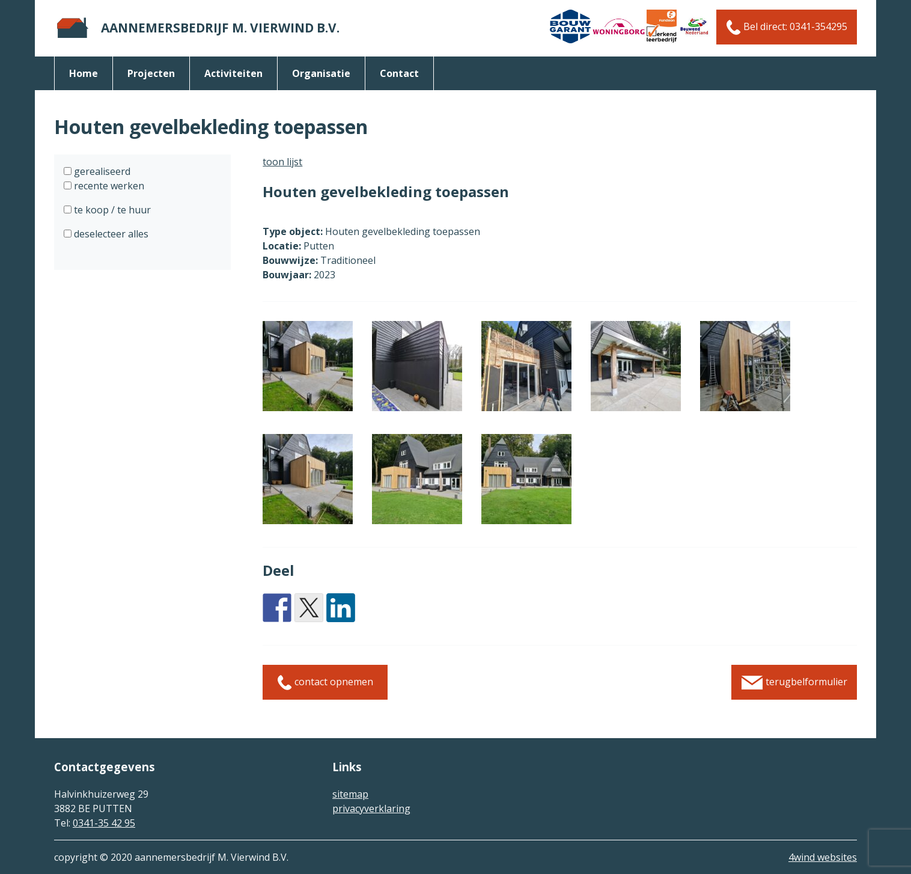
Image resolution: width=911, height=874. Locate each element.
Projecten (151, 73)
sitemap (350, 794)
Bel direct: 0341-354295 (786, 27)
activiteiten (233, 73)
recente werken (108, 185)
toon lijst (282, 161)
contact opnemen (325, 682)
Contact (399, 73)
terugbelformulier (794, 682)
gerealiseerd (101, 171)
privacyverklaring (371, 808)
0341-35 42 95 (104, 823)
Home (83, 73)
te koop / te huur (111, 209)
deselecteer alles (110, 233)
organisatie (321, 73)
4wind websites (822, 857)
